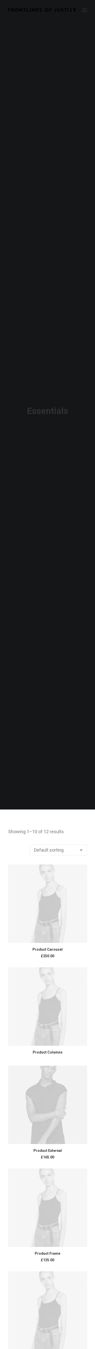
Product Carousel (47, 944)
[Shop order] (58, 844)
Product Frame (47, 1248)
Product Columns (48, 1047)
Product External (47, 1145)
